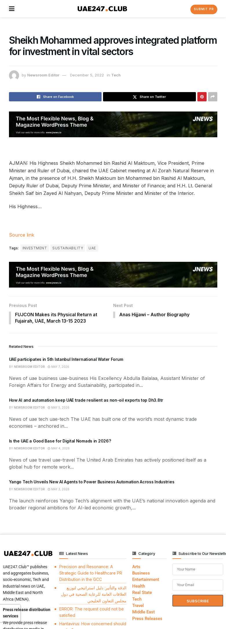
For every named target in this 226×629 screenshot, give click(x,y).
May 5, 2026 (58, 408)
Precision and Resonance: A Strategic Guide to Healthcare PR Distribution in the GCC (90, 573)
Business (141, 573)
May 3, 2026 (58, 489)
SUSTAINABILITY (67, 248)
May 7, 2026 (58, 367)
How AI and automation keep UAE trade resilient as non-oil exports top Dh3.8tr (86, 400)
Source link (21, 235)
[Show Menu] (11, 8)
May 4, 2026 (59, 449)
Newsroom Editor (43, 75)
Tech (116, 75)
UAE (92, 248)
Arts (136, 567)
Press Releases (147, 618)
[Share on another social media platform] (212, 96)
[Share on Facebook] (55, 96)
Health (138, 586)
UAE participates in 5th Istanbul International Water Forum (66, 359)
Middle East (143, 612)
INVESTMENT (35, 248)
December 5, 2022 (87, 75)
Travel (138, 606)
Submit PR (204, 9)
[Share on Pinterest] (202, 96)
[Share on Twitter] (149, 96)
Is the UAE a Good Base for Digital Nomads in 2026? (60, 441)
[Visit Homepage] (102, 8)
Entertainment (145, 580)
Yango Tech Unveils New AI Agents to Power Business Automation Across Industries (91, 482)
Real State (142, 593)
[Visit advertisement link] (113, 124)
